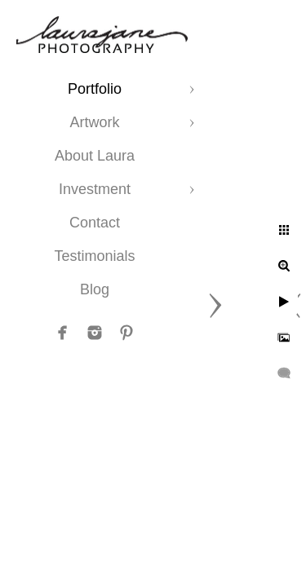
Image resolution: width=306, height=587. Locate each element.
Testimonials (94, 256)
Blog (94, 289)
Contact (94, 222)
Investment (95, 189)
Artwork (94, 122)
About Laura (95, 156)
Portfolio (95, 89)
